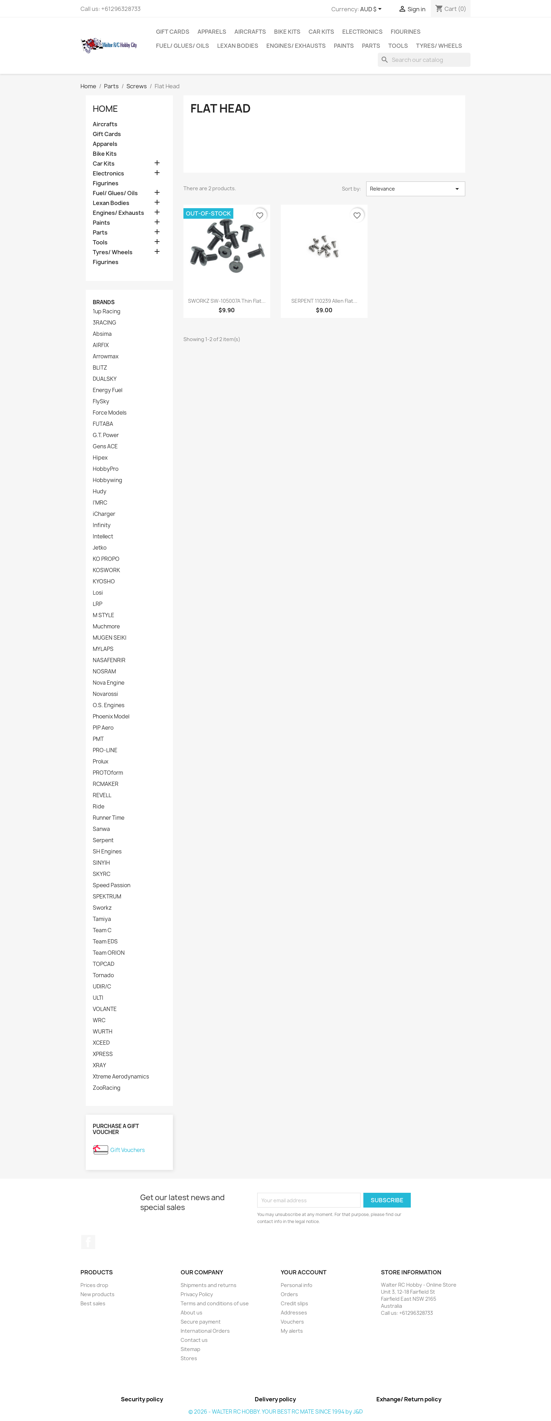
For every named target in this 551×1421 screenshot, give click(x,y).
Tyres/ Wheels (439, 46)
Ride (98, 806)
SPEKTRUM (107, 896)
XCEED (101, 1042)
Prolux (100, 761)
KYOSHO (104, 581)
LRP (97, 604)
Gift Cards (172, 32)
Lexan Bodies (237, 46)
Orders (289, 1294)
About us (191, 1312)
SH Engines (107, 851)
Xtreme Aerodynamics (121, 1076)
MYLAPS (103, 649)
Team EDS (105, 941)
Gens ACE (105, 446)
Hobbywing (107, 480)
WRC (99, 1020)
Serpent (103, 840)
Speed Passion (111, 885)
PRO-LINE (105, 750)
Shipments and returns (208, 1285)
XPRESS (103, 1054)
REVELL (102, 795)
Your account (303, 1272)
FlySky (101, 401)
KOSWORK (106, 570)
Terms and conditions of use (215, 1303)
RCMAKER (105, 784)
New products (97, 1294)
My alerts (292, 1330)
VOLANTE (105, 1009)
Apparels (211, 32)
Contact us (194, 1340)
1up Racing (107, 311)
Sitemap (190, 1349)
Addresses (294, 1312)
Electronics (362, 32)
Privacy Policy (197, 1294)
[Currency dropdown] (372, 9)
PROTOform (108, 772)
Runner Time (108, 817)
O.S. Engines (108, 705)
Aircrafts (250, 32)
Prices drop (94, 1285)
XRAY (99, 1065)
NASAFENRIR (109, 660)
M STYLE (103, 615)
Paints (344, 46)
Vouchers (292, 1321)
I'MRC (100, 502)
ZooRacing (107, 1088)
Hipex (100, 457)
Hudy (99, 491)
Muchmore (106, 626)
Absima (102, 334)
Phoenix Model (111, 716)
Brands (104, 302)
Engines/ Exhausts (296, 46)
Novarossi (105, 694)
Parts (371, 46)
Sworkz (102, 907)
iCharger (104, 514)
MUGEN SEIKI (110, 637)
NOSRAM (104, 671)
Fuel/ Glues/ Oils (182, 46)
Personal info (296, 1285)
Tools (398, 46)
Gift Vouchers (127, 1150)
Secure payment (201, 1321)
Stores (189, 1358)
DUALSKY (105, 379)
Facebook (88, 1242)
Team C (102, 930)
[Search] (424, 60)
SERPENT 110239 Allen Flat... (324, 300)
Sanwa (101, 829)
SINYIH (101, 862)
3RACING (104, 322)
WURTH (102, 1031)
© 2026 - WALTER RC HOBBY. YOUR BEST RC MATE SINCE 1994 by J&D (275, 1411)
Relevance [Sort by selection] (415, 189)
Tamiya (102, 919)
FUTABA (103, 424)
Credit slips (294, 1303)
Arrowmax (105, 356)
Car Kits (321, 32)
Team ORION (109, 952)
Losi (98, 592)
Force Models (110, 412)
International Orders (205, 1330)
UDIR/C (102, 986)
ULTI (98, 997)
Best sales (92, 1303)
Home (105, 109)
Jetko (99, 547)
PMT (98, 739)
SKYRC (101, 874)
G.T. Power (106, 435)
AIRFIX (101, 345)
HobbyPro (105, 469)
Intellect (103, 536)
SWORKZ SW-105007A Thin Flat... (227, 300)
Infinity (102, 525)
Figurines (406, 32)
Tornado (103, 975)
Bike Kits (287, 32)
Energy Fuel (107, 390)
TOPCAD (103, 964)
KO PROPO (106, 559)
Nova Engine (108, 682)
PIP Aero (103, 727)
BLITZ (100, 367)
